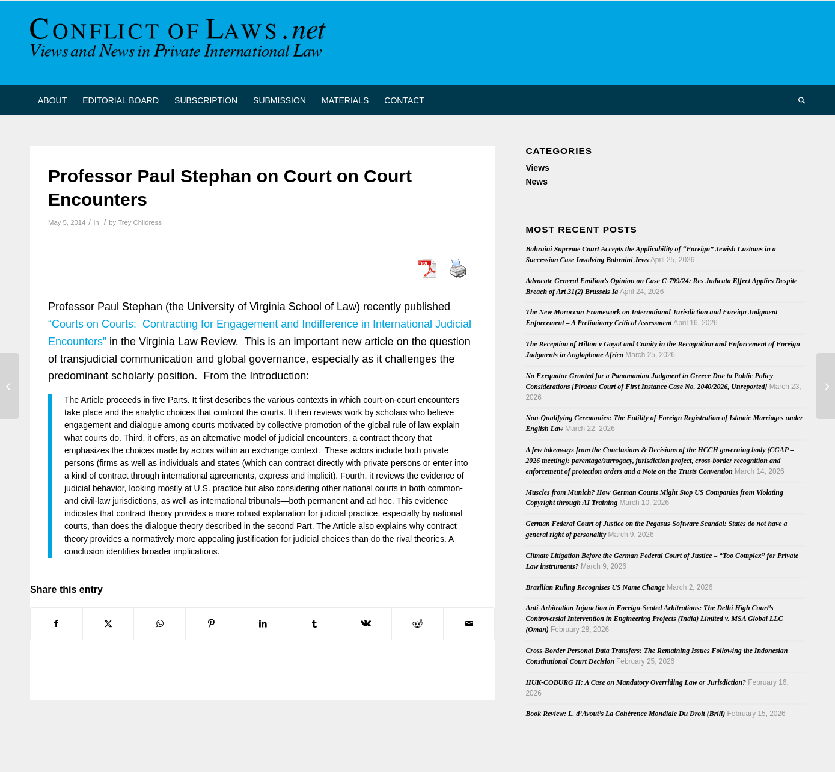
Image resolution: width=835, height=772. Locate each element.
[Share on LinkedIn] (263, 624)
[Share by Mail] (469, 624)
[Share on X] (108, 624)
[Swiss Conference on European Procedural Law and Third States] (825, 386)
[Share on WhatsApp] (159, 624)
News (536, 181)
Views (537, 168)
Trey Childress (140, 222)
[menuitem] (52, 100)
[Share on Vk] (365, 624)
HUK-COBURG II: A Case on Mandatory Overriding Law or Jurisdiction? (635, 682)
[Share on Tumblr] (314, 624)
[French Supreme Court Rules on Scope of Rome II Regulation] (9, 386)
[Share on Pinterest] (211, 624)
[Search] (798, 100)
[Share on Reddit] (417, 624)
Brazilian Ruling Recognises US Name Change (595, 587)
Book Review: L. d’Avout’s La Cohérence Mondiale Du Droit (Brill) (625, 713)
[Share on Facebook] (56, 624)
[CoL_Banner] (180, 43)
